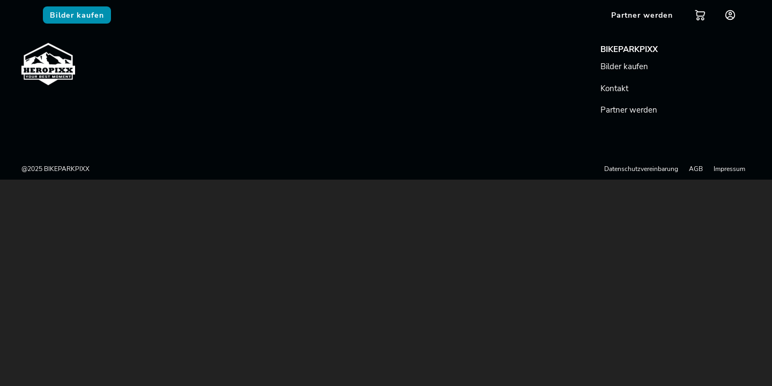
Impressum (729, 169)
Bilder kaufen (624, 66)
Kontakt (614, 88)
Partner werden (628, 110)
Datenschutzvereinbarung (641, 169)
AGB (696, 169)
